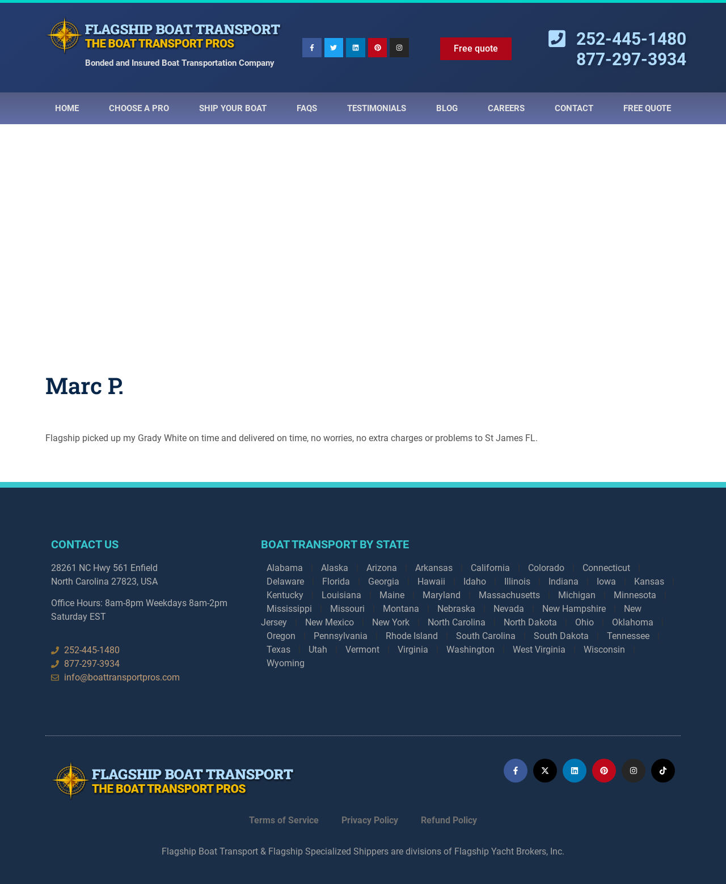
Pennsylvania (341, 636)
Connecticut (606, 567)
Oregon (281, 636)
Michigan (577, 595)
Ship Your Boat (233, 108)
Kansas (649, 581)
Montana (401, 608)
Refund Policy (449, 820)
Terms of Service (284, 820)
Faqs (307, 108)
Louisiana (341, 595)
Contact (574, 108)
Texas (278, 649)
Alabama (285, 567)
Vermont (362, 649)
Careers (506, 108)
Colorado (546, 567)
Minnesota (635, 595)
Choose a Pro (139, 108)
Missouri (347, 608)
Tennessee (628, 636)
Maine (391, 595)
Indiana (563, 581)
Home (67, 108)
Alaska (334, 567)
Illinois (517, 581)
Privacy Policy (369, 820)
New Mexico (329, 622)
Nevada (508, 608)
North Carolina (457, 622)
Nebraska (456, 608)
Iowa (606, 581)
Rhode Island (412, 636)
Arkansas (434, 567)
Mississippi (289, 608)
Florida (336, 581)
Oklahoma (632, 622)
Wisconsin (604, 649)
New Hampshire (574, 608)
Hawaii (431, 581)
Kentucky (285, 595)
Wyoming (286, 663)
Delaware (285, 581)
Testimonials (376, 108)
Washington (470, 649)
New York (391, 622)
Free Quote (647, 108)
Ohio (584, 622)
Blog (447, 108)
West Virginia (539, 649)
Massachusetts (509, 595)
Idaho (474, 581)
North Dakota (530, 622)
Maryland (442, 595)
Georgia (383, 581)
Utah (318, 649)
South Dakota (561, 636)
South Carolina (486, 636)
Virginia (413, 649)
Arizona (381, 567)
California (490, 567)
